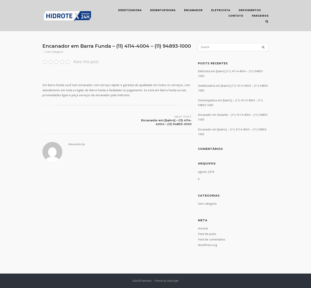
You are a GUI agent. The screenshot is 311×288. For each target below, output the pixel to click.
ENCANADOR (193, 10)
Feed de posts (207, 234)
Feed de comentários (211, 239)
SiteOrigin (173, 280)
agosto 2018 (206, 172)
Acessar (203, 228)
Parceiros (260, 15)
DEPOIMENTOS (250, 10)
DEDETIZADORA (130, 10)
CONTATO (235, 15)
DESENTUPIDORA (163, 10)
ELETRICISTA (220, 10)
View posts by (76, 144)
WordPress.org (207, 245)
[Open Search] (267, 22)
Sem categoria (207, 203)
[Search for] (233, 47)
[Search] (263, 47)
